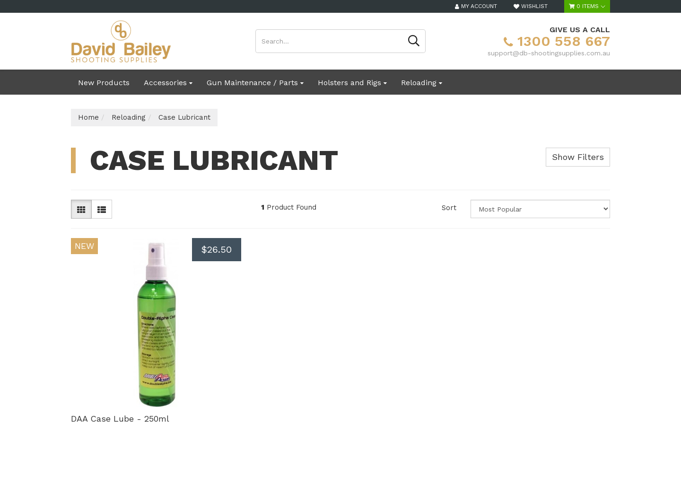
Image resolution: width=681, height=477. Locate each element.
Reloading (421, 82)
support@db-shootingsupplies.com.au (549, 53)
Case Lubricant (184, 117)
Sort (449, 207)
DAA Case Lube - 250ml (120, 419)
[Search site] (414, 41)
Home (88, 117)
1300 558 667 (557, 41)
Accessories (168, 82)
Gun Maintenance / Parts (255, 82)
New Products (104, 82)
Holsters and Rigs (352, 82)
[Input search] (329, 41)
